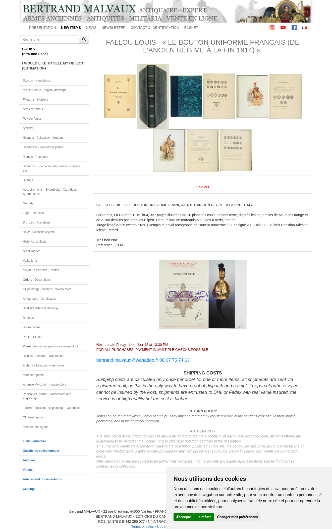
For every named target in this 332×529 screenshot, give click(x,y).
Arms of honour (33, 109)
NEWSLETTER (113, 28)
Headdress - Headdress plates (43, 147)
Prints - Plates (32, 337)
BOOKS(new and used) (35, 51)
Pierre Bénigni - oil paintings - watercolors (50, 346)
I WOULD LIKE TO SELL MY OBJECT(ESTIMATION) (52, 65)
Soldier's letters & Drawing (40, 308)
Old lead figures (33, 417)
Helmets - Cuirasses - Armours (43, 137)
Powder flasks (32, 118)
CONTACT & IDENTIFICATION (155, 28)
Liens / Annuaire (34, 441)
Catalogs (29, 489)
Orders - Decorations (36, 279)
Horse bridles (31, 327)
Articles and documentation (42, 479)
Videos (28, 470)
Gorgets (28, 203)
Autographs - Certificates (39, 298)
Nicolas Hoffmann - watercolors (43, 356)
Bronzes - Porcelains (36, 222)
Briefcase (29, 318)
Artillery (28, 128)
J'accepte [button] (183, 517)
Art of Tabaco (31, 251)
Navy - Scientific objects (38, 232)
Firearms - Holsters (35, 99)
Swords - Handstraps (37, 80)
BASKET (191, 28)
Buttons (28, 180)
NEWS (91, 28)
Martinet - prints (33, 375)
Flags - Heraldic (33, 213)
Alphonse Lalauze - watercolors (44, 365)
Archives (29, 460)
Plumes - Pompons (35, 157)
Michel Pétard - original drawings (44, 90)
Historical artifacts (34, 241)
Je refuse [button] (204, 517)
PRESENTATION (42, 28)
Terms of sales (142, 526)
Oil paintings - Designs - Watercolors (47, 289)
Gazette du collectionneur (41, 450)
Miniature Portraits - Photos (41, 270)
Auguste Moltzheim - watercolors (44, 384)
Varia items (30, 260)
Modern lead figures (36, 427)
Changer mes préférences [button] (237, 517)
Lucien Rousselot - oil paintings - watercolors (52, 408)
